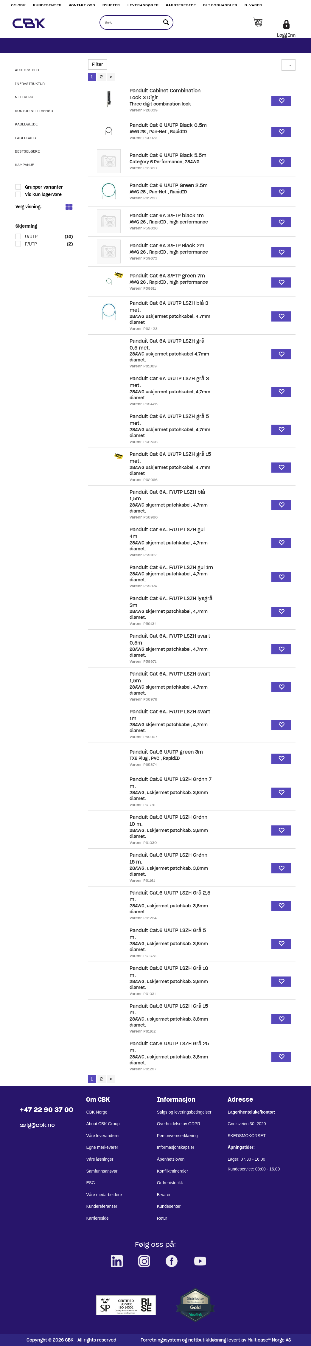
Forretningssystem (161, 1340)
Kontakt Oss (82, 5)
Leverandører (143, 5)
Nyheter (111, 5)
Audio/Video (27, 70)
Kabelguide (26, 124)
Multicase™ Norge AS (269, 1340)
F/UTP (30, 244)
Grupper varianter (43, 187)
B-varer (253, 5)
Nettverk (24, 97)
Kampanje (24, 164)
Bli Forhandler (220, 5)
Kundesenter (47, 5)
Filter (97, 64)
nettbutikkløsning (207, 1340)
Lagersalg (25, 138)
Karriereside (181, 5)
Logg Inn (286, 35)
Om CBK (18, 5)
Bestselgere (27, 151)
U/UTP (31, 236)
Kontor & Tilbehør (34, 110)
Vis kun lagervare (43, 194)
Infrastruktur (30, 83)
